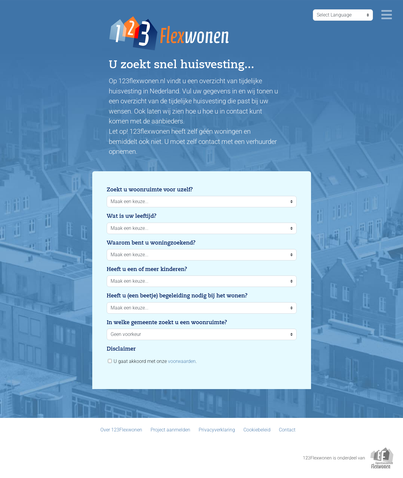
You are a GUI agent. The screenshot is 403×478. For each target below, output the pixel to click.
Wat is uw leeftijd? (132, 216)
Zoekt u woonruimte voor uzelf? (150, 189)
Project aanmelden (170, 430)
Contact (287, 430)
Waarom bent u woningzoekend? (151, 242)
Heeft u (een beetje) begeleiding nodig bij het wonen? (177, 295)
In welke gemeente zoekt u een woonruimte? (167, 322)
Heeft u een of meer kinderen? (147, 269)
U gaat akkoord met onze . (152, 361)
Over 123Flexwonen (121, 430)
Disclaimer (121, 349)
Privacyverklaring (217, 430)
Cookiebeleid (256, 430)
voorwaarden (182, 361)
